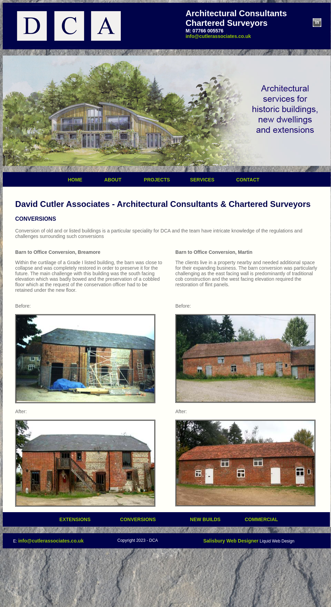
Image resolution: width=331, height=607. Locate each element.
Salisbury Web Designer (231, 541)
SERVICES (199, 179)
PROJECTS (161, 179)
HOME (75, 179)
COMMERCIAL (261, 519)
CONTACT (247, 179)
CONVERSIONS (138, 519)
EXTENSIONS (74, 519)
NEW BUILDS (208, 519)
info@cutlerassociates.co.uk (218, 36)
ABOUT (104, 179)
